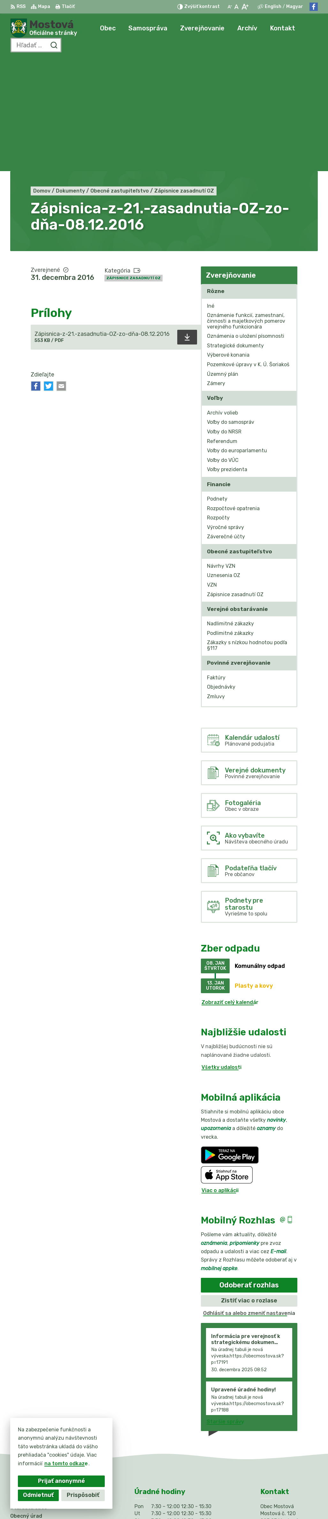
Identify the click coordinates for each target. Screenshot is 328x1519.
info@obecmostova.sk (289, 1441)
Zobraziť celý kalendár (230, 889)
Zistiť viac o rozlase (249, 1187)
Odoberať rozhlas (249, 1171)
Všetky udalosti (221, 954)
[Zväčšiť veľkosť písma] (245, 6)
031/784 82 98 (280, 1434)
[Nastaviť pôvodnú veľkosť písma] (236, 6)
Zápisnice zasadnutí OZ (133, 164)
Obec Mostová (199, 1502)
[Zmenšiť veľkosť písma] (229, 6)
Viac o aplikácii (220, 1077)
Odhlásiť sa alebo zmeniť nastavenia (249, 1200)
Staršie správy (225, 1308)
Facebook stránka (284, 1448)
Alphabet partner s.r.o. (104, 1502)
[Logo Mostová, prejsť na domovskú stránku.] (43, 28)
